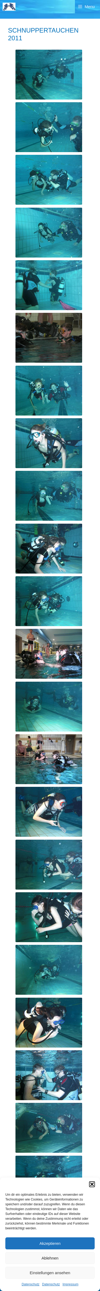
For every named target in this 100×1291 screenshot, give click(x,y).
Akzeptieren (50, 1243)
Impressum (70, 1284)
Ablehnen (50, 1258)
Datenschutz (30, 1284)
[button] (92, 1184)
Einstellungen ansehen (50, 1272)
